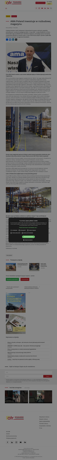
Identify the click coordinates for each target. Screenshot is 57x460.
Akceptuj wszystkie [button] (28, 236)
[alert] (28, 230)
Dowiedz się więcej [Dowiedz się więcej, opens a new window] (34, 225)
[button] (28, 227)
